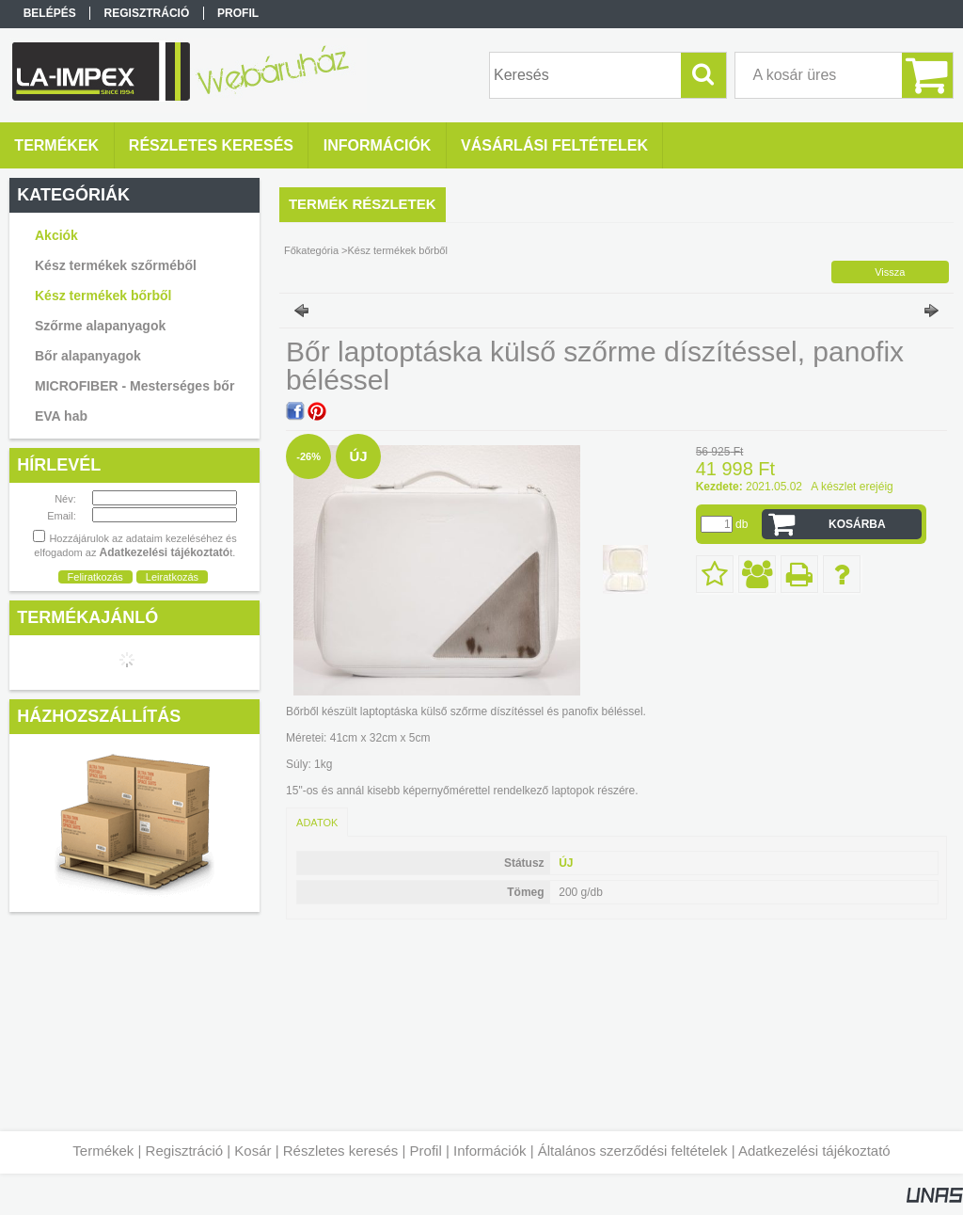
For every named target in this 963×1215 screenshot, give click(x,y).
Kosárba (857, 524)
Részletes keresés (341, 1151)
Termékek (103, 1151)
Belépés (50, 13)
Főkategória (311, 250)
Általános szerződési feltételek (633, 1151)
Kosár (252, 1151)
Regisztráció (185, 1151)
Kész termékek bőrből (103, 295)
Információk (490, 1151)
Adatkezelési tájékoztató (814, 1151)
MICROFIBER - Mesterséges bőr (134, 385)
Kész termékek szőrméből (116, 265)
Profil (426, 1151)
